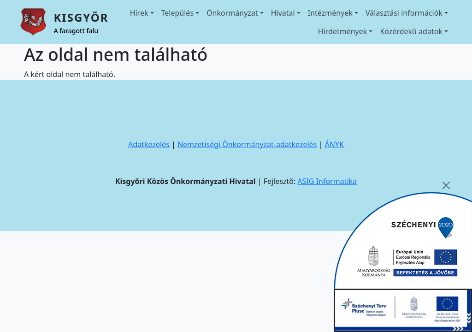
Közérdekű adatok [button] (411, 31)
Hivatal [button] (283, 13)
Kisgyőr (80, 17)
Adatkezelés (149, 144)
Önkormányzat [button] (232, 13)
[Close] (446, 185)
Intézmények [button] (330, 13)
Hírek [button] (139, 13)
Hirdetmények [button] (342, 31)
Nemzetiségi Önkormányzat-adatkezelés (247, 144)
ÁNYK (333, 144)
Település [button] (177, 13)
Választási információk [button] (404, 13)
